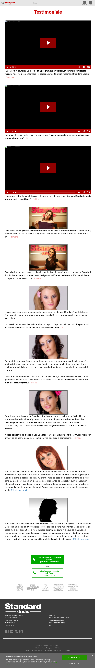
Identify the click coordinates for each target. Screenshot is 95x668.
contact (52, 615)
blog (51, 625)
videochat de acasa (56, 620)
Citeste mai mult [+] (20, 490)
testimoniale (9, 623)
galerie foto (9, 625)
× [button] (92, 656)
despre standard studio (14, 615)
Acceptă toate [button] (74, 657)
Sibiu (35, 3)
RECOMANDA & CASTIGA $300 (59, 617)
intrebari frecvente (12, 620)
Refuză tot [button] (74, 663)
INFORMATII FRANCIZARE (57, 623)
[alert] (47, 660)
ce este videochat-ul (12, 617)
